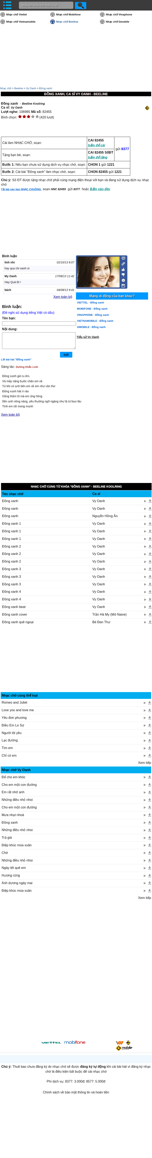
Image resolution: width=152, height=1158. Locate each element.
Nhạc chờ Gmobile (117, 21)
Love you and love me (18, 713)
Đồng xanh (45, 88)
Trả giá (7, 840)
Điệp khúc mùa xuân (17, 848)
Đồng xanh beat (13, 610)
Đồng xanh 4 (11, 594)
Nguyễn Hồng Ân (105, 519)
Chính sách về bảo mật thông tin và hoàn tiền (76, 1095)
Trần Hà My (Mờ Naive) (109, 617)
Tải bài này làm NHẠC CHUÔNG (21, 189)
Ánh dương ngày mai (17, 886)
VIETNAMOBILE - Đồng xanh (95, 320)
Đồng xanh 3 (11, 572)
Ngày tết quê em (14, 871)
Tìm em (7, 751)
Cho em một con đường (19, 788)
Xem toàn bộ (62, 297)
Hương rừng (11, 878)
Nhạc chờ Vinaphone (119, 14)
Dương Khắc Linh (27, 370)
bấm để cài (96, 145)
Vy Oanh (31, 88)
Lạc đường (10, 743)
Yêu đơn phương (14, 721)
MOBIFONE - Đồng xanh (92, 308)
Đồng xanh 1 (11, 526)
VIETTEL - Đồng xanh (90, 302)
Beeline (18, 88)
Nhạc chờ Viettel (16, 14)
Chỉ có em (9, 758)
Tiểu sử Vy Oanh (88, 337)
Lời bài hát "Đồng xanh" (16, 362)
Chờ (5, 856)
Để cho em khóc (13, 780)
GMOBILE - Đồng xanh (91, 327)
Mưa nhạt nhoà (13, 818)
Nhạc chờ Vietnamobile (21, 21)
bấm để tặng (98, 157)
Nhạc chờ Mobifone (68, 14)
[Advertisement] (76, 663)
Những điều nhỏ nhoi (17, 803)
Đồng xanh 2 (11, 549)
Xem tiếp (144, 766)
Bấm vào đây (100, 189)
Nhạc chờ (5, 88)
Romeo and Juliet (14, 705)
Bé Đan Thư (101, 625)
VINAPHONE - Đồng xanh (93, 314)
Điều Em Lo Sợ (13, 728)
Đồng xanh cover (14, 617)
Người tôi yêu (12, 736)
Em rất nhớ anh (13, 795)
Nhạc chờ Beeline (67, 21)
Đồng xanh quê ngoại (17, 625)
